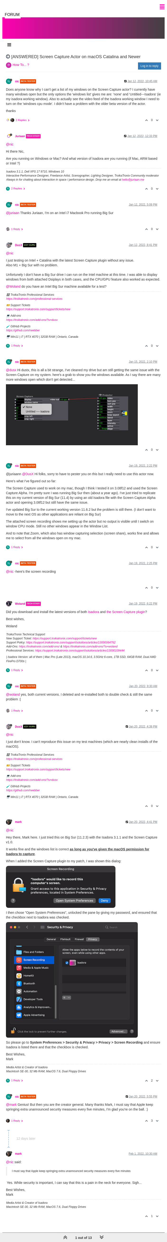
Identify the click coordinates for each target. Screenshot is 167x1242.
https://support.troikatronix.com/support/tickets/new (38, 309)
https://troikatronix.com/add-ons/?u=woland (90, 646)
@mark (11, 1104)
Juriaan (20, 136)
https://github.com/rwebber (23, 330)
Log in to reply (149, 66)
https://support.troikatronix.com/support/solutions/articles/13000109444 (79, 650)
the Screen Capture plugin (125, 612)
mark (18, 822)
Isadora (93, 612)
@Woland (13, 286)
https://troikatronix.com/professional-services (34, 298)
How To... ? (21, 65)
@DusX (27, 474)
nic (17, 81)
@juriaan (12, 213)
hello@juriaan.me (133, 179)
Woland (20, 603)
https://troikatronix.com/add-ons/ (39, 646)
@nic (10, 144)
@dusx (11, 370)
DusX (18, 245)
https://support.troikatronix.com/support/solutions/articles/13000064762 (70, 642)
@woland (13, 694)
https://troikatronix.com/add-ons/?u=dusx (31, 320)
